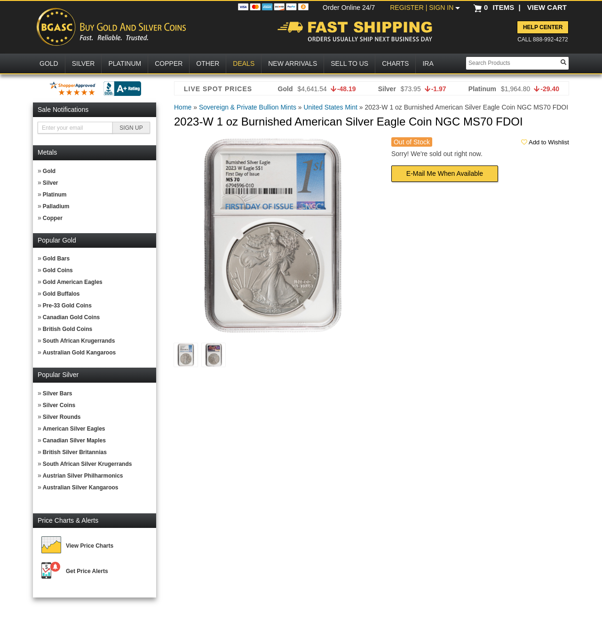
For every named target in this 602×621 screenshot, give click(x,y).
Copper (53, 218)
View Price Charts (89, 545)
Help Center (542, 27)
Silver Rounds (62, 417)
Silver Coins (59, 405)
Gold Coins (58, 270)
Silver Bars (57, 393)
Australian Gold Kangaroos (79, 352)
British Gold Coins (67, 329)
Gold (49, 171)
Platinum (55, 194)
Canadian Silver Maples (74, 440)
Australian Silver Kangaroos (81, 487)
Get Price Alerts (87, 571)
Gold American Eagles (73, 282)
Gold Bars (56, 258)
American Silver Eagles (74, 428)
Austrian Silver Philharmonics (83, 475)
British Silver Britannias (75, 452)
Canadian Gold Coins (71, 317)
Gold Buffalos (61, 294)
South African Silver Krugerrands (87, 464)
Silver (50, 183)
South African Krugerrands (79, 341)
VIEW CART (547, 7)
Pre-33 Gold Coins (67, 305)
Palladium (56, 206)
